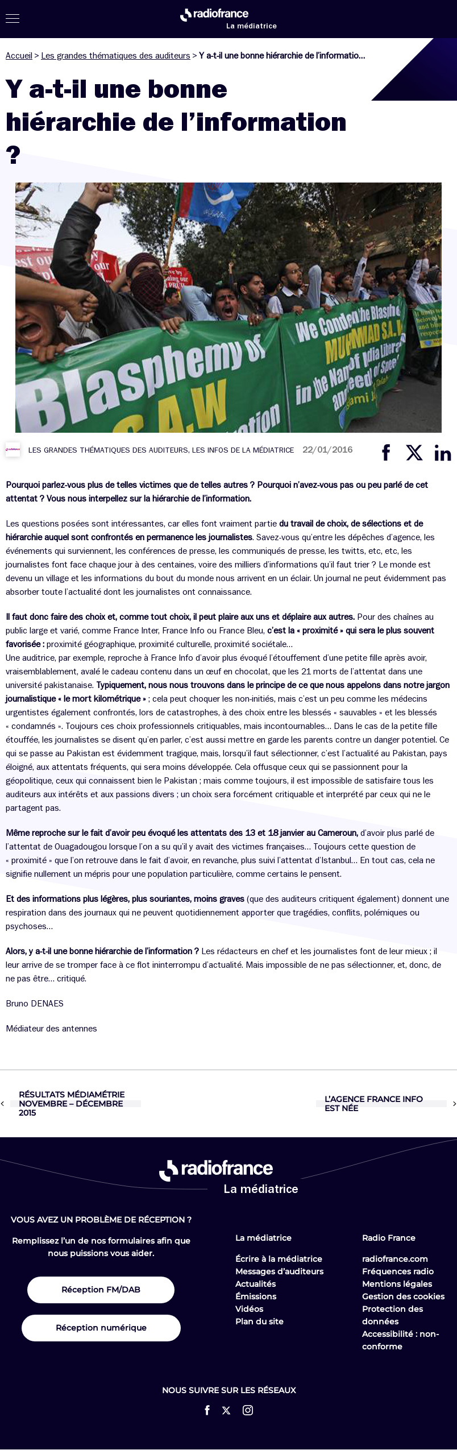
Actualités (255, 1284)
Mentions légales (397, 1284)
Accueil (19, 55)
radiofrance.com (395, 1259)
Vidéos (249, 1309)
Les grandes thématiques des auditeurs (115, 55)
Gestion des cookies (403, 1296)
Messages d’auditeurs (279, 1271)
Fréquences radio (398, 1271)
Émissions (255, 1296)
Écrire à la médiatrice (278, 1259)
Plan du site (259, 1321)
